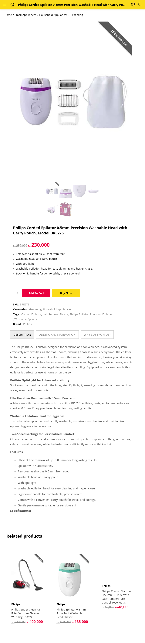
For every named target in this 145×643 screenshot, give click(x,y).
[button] (132, 5)
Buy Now (66, 293)
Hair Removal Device (55, 314)
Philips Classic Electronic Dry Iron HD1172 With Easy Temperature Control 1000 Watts (117, 596)
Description (22, 334)
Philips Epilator (79, 314)
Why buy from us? (97, 334)
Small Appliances (25, 15)
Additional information (57, 334)
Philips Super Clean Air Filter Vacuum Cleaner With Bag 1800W (25, 613)
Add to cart (36, 293)
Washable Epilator (25, 319)
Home (8, 15)
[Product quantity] (17, 293)
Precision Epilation (101, 314)
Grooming (76, 15)
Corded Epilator (31, 314)
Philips (27, 324)
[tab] (22, 334)
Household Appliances (53, 15)
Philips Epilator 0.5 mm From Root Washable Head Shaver (71, 613)
